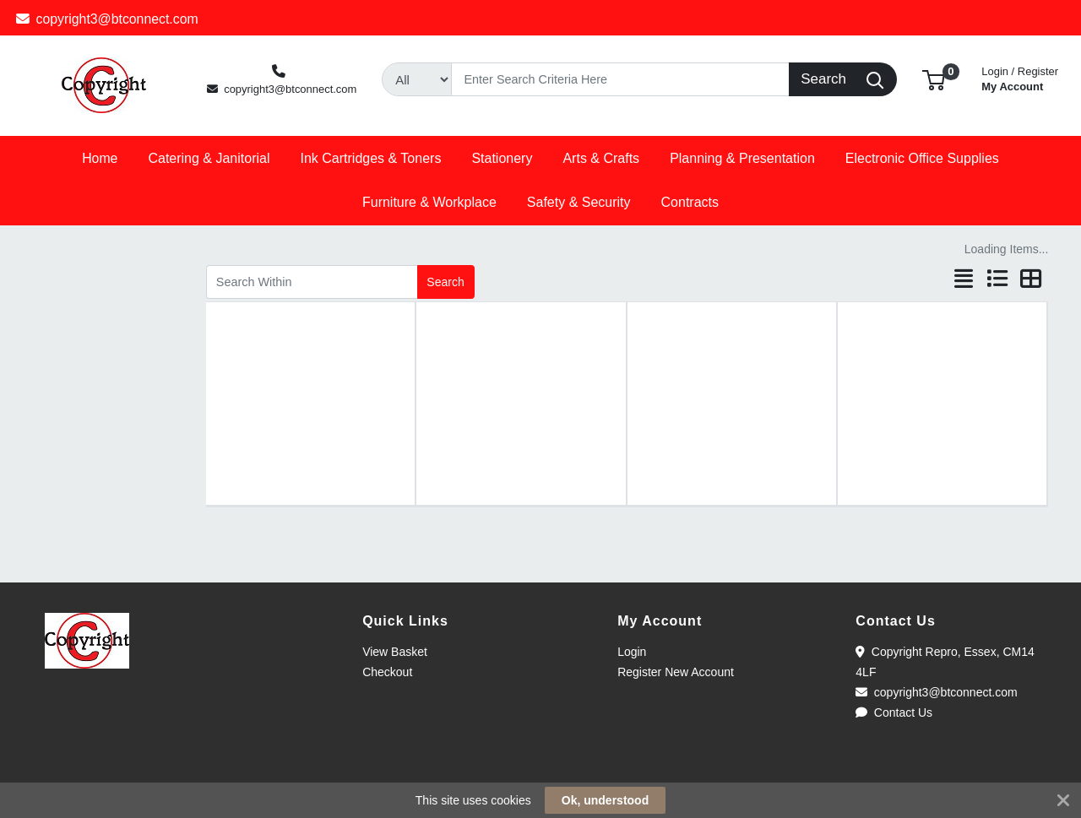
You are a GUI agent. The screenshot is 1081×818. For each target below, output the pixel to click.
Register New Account (675, 672)
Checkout (387, 672)
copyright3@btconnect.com (107, 19)
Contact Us (894, 712)
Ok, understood (605, 800)
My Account (1019, 77)
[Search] (620, 79)
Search (445, 282)
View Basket (394, 651)
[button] (933, 79)
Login (631, 651)
